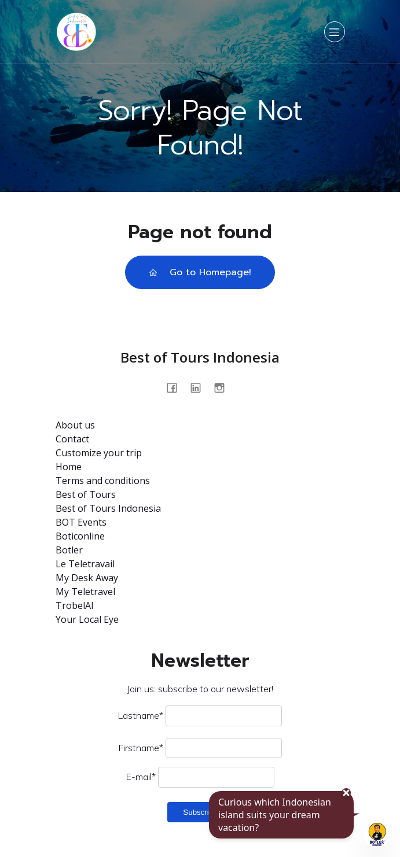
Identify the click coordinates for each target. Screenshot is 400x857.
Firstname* (141, 747)
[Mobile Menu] (334, 31)
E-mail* (141, 776)
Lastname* (140, 715)
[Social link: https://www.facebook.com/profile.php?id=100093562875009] (176, 387)
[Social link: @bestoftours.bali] (224, 387)
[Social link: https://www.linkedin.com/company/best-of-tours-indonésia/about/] (200, 387)
